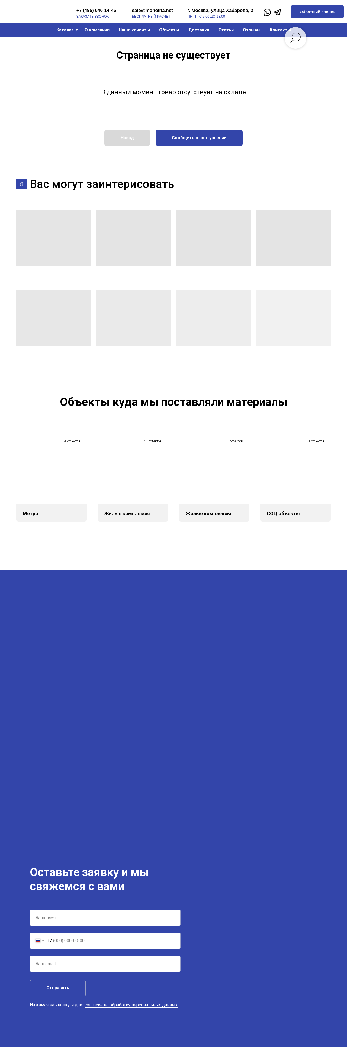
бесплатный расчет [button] (151, 16)
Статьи (226, 30)
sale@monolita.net (152, 10)
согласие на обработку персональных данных (131, 1004)
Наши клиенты (134, 30)
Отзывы (252, 30)
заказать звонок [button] (92, 16)
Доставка (198, 30)
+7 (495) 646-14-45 (96, 10)
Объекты (169, 30)
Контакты (280, 30)
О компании (97, 30)
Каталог (65, 30)
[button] (317, 11)
